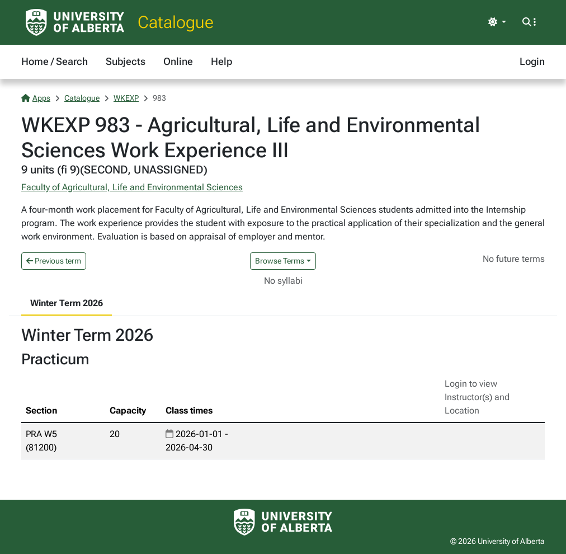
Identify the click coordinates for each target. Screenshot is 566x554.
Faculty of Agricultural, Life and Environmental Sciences (132, 187)
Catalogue (176, 22)
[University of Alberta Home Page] (75, 22)
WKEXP (126, 97)
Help (221, 61)
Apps (35, 97)
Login (532, 61)
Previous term (53, 260)
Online (178, 61)
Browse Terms (279, 260)
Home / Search (54, 61)
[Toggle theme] (497, 22)
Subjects (125, 61)
